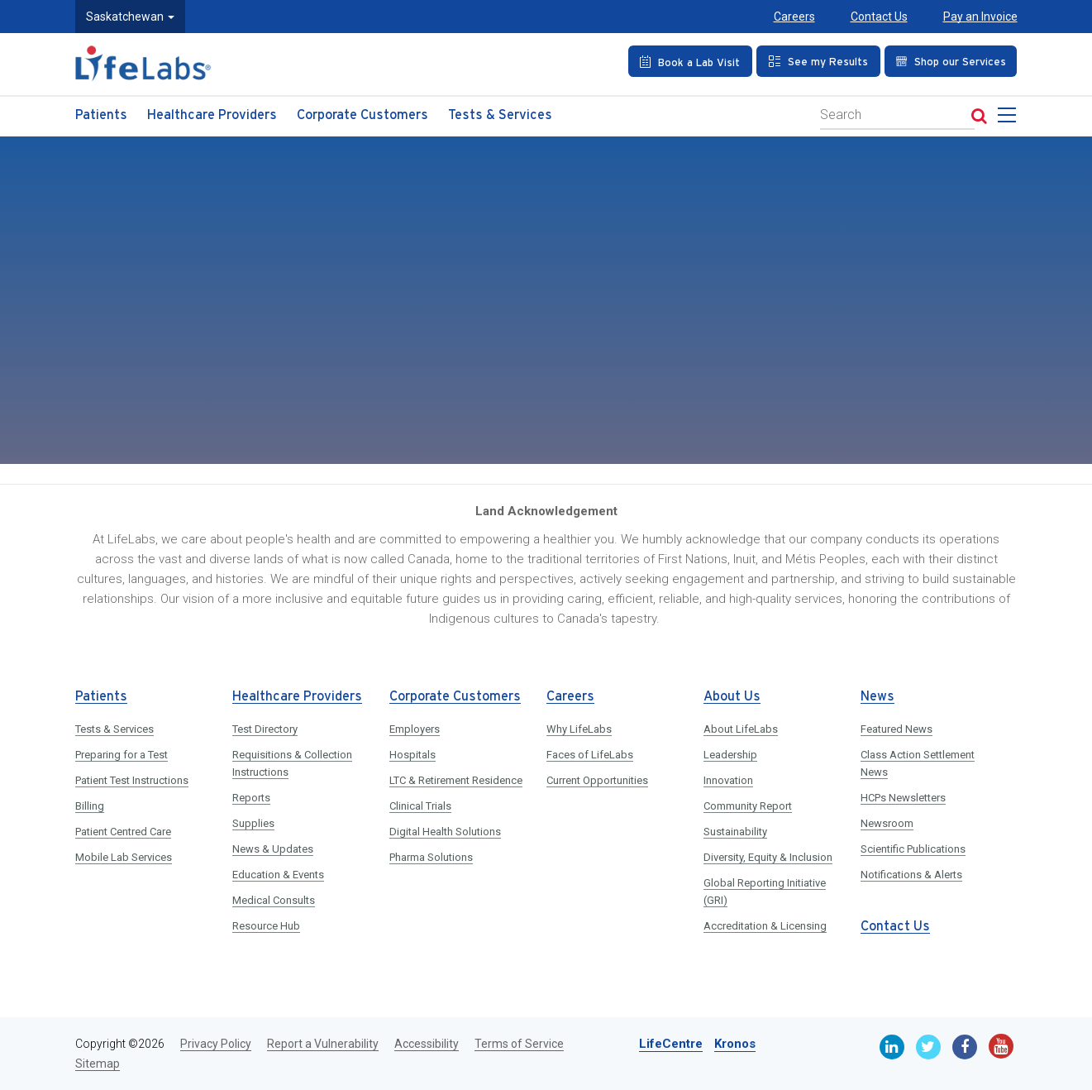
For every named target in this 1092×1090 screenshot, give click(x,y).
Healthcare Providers (212, 115)
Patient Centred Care (123, 831)
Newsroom (887, 823)
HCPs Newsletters (903, 797)
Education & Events (278, 874)
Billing (89, 806)
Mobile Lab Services (123, 857)
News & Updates (272, 849)
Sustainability (735, 831)
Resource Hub (266, 926)
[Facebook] (964, 1047)
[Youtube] (1001, 1046)
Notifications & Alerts (911, 874)
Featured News (896, 729)
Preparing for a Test (121, 754)
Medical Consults (273, 900)
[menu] (1010, 120)
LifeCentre (671, 1043)
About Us (732, 697)
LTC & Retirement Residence (455, 780)
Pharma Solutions (431, 857)
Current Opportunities (597, 780)
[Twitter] (928, 1047)
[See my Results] (818, 61)
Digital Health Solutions (445, 831)
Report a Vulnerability (323, 1043)
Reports (251, 797)
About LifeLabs (740, 729)
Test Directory (265, 729)
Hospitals (412, 754)
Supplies (253, 823)
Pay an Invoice (980, 16)
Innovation (728, 780)
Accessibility (426, 1043)
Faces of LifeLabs (589, 754)
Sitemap (97, 1063)
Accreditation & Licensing (765, 926)
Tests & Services (500, 115)
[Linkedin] (892, 1047)
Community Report (747, 806)
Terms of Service (519, 1043)
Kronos (735, 1043)
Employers (414, 729)
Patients (101, 115)
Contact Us (879, 16)
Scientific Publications (913, 849)
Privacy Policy (215, 1043)
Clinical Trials (420, 806)
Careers (794, 16)
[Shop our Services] (951, 61)
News (877, 697)
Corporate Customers (362, 115)
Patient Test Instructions (131, 780)
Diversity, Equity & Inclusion (767, 857)
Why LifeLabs (579, 729)
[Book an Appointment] (690, 61)
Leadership (730, 754)
